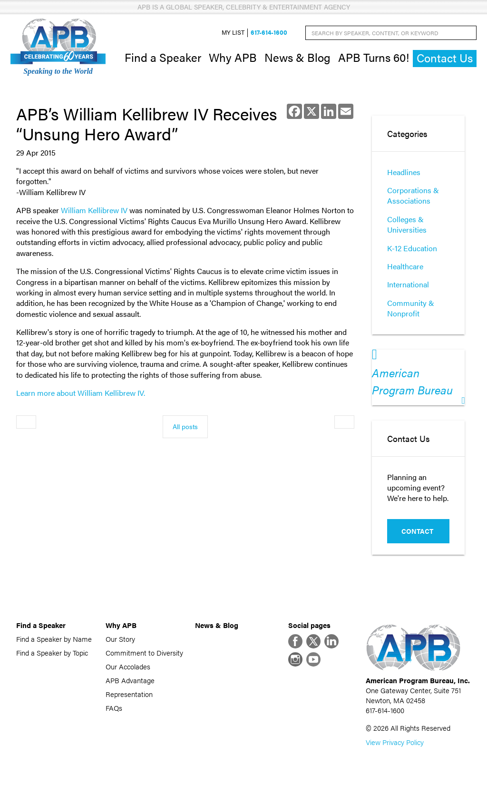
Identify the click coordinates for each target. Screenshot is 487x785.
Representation (129, 694)
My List (233, 33)
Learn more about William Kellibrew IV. (80, 392)
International (408, 284)
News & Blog (297, 57)
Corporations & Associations (413, 195)
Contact (417, 531)
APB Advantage (130, 680)
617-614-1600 (269, 33)
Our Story (120, 639)
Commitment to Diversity (144, 652)
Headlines (403, 172)
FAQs (114, 708)
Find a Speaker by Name (54, 639)
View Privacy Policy (395, 742)
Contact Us (445, 58)
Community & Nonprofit (410, 308)
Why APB (233, 57)
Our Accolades (128, 666)
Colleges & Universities (407, 224)
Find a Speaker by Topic (52, 652)
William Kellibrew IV (94, 210)
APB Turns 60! (373, 57)
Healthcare (405, 266)
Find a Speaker (163, 57)
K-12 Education (412, 248)
